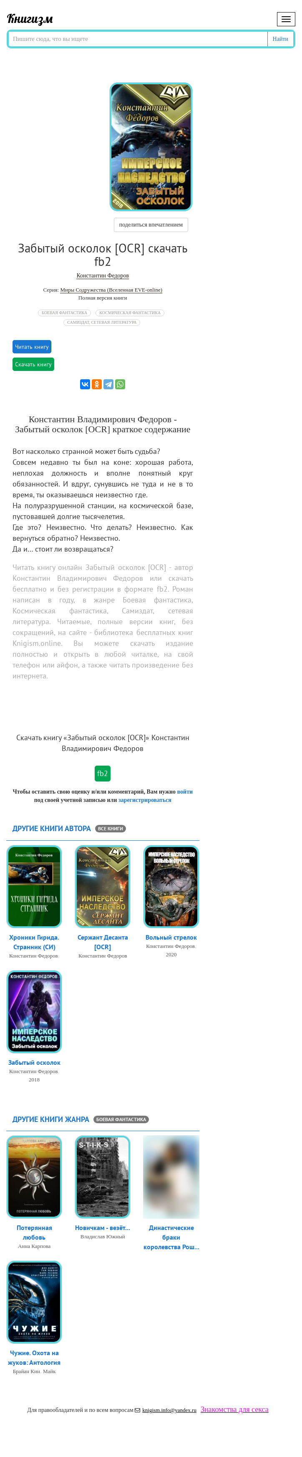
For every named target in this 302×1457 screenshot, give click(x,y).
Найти (280, 39)
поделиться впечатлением (151, 225)
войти (185, 792)
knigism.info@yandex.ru (165, 1410)
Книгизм (30, 18)
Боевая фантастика (64, 312)
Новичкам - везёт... (102, 1227)
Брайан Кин (26, 1371)
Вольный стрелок (171, 937)
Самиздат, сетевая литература (101, 322)
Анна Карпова (34, 1246)
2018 (34, 1079)
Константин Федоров (102, 275)
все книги (110, 828)
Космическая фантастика (130, 312)
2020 (171, 954)
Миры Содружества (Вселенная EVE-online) (111, 290)
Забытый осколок (34, 1062)
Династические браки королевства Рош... (171, 1237)
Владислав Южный (103, 1236)
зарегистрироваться (144, 800)
